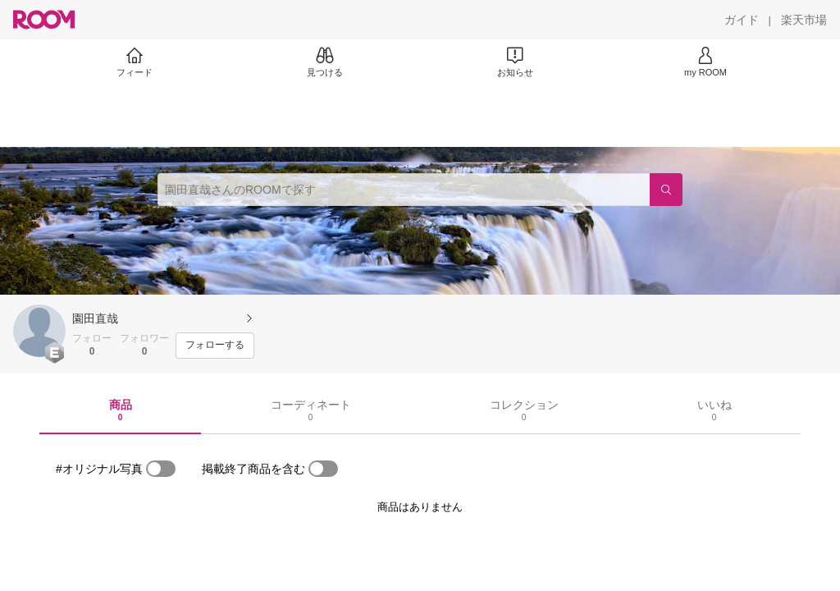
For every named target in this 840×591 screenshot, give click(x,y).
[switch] (161, 468)
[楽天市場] (804, 19)
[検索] (666, 189)
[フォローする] (215, 345)
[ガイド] (741, 19)
